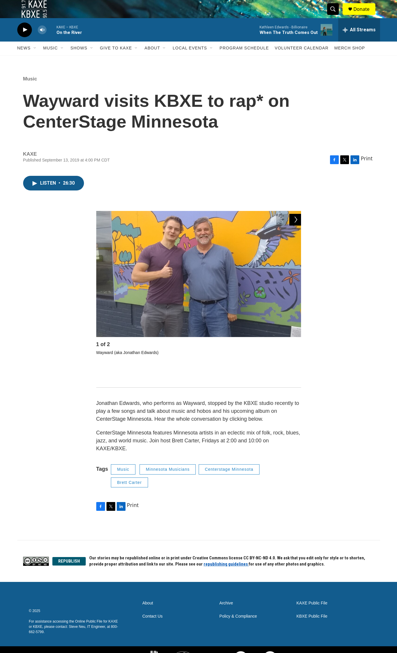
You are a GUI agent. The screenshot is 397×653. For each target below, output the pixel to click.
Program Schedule (244, 61)
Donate (365, 15)
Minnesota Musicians (168, 452)
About (152, 61)
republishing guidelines (226, 547)
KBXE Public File (311, 599)
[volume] (42, 42)
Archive (226, 586)
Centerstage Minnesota (229, 452)
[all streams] (359, 42)
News (24, 61)
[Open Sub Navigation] (35, 61)
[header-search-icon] (335, 15)
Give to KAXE (116, 61)
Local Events (190, 61)
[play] (24, 42)
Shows (79, 61)
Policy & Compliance (238, 599)
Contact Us (152, 599)
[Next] (295, 359)
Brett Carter (129, 465)
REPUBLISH (69, 544)
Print (367, 171)
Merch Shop (349, 61)
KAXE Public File (311, 586)
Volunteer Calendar (302, 61)
